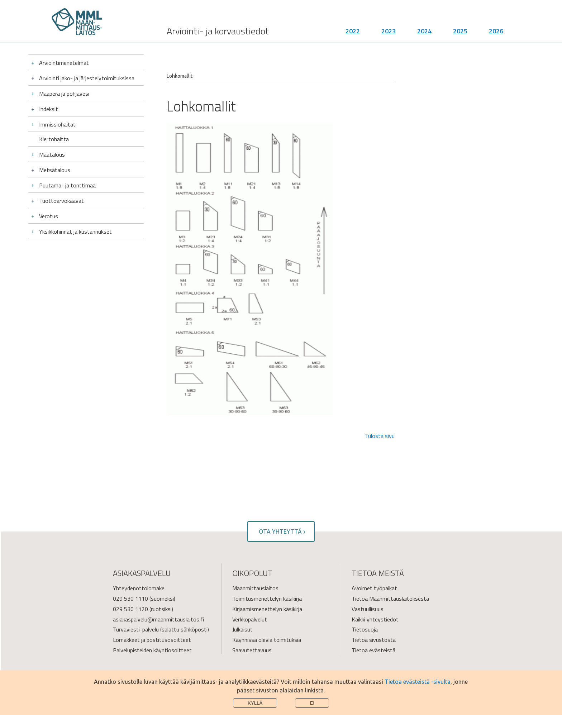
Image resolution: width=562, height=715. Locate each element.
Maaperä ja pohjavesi (64, 93)
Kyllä (255, 703)
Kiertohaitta (54, 139)
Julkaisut (242, 629)
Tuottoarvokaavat (61, 200)
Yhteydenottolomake (139, 588)
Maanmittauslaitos (255, 588)
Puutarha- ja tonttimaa (67, 185)
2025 (460, 32)
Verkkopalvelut (249, 619)
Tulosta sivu (380, 436)
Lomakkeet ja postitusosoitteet (152, 639)
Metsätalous (54, 170)
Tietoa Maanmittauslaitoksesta (390, 598)
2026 (496, 32)
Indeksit (48, 109)
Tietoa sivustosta (374, 639)
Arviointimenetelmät (64, 62)
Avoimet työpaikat (374, 588)
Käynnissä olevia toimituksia (266, 639)
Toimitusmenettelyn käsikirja (267, 598)
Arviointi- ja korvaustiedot (218, 32)
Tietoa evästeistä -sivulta (418, 681)
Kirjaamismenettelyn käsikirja (267, 609)
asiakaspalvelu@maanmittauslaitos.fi (158, 619)
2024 (424, 32)
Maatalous (52, 154)
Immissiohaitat (57, 124)
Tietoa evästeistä (373, 650)
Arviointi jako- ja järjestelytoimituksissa (86, 78)
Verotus (48, 216)
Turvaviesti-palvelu (136, 629)
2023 (388, 32)
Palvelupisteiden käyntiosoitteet (152, 650)
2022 (353, 32)
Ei (312, 703)
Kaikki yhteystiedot (375, 619)
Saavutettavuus (252, 650)
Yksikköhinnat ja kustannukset (75, 231)
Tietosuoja (365, 629)
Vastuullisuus (368, 609)
